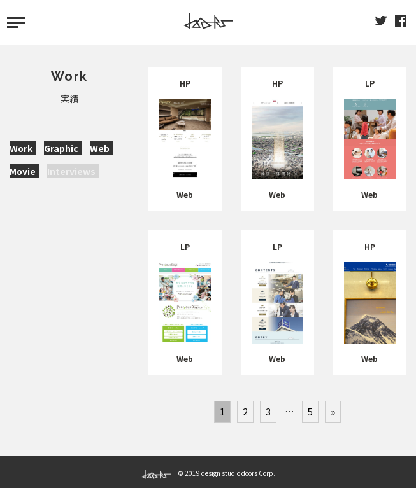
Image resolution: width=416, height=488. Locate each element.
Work (21, 148)
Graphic (61, 148)
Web (100, 148)
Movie (23, 171)
